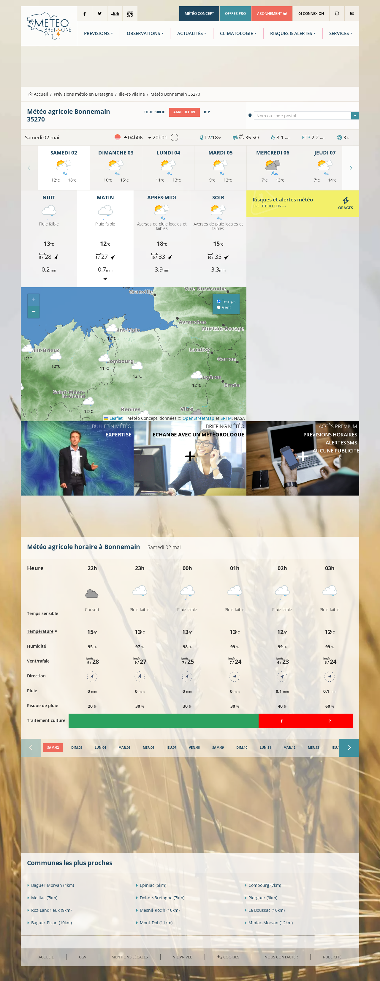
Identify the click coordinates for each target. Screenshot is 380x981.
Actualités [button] (190, 33)
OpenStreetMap (198, 418)
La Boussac (264, 910)
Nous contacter (281, 957)
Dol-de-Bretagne (160, 897)
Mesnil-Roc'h (158, 910)
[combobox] (307, 115)
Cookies (228, 957)
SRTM (226, 418)
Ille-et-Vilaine (132, 94)
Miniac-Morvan (268, 922)
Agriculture (184, 112)
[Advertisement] (190, 65)
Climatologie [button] (236, 33)
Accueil (38, 94)
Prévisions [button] (97, 33)
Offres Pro (235, 13)
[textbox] (306, 116)
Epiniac (151, 885)
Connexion (311, 13)
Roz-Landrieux (49, 910)
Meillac (42, 897)
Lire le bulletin (269, 206)
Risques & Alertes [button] (291, 33)
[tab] (53, 747)
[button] (104, 362)
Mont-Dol (154, 922)
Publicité (332, 957)
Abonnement (272, 13)
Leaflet (113, 418)
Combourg (262, 885)
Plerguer (260, 897)
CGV (82, 957)
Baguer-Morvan (50, 885)
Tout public (154, 112)
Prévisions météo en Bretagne (83, 94)
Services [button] (339, 33)
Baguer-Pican (49, 922)
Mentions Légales (130, 957)
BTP (207, 112)
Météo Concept (199, 13)
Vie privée (182, 957)
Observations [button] (143, 33)
